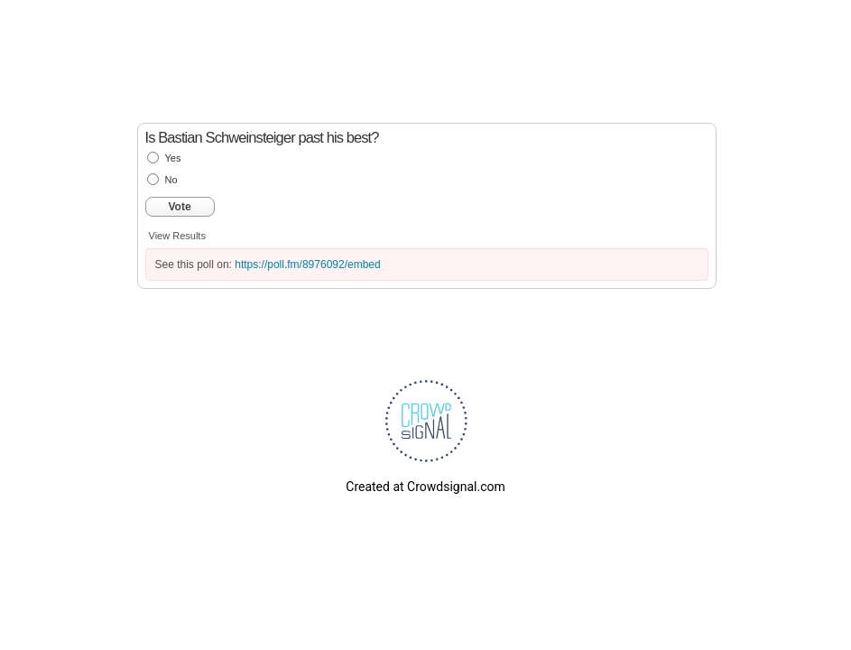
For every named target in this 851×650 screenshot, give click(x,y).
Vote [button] (180, 206)
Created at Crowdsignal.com (425, 486)
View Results (177, 235)
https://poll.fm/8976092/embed (307, 264)
